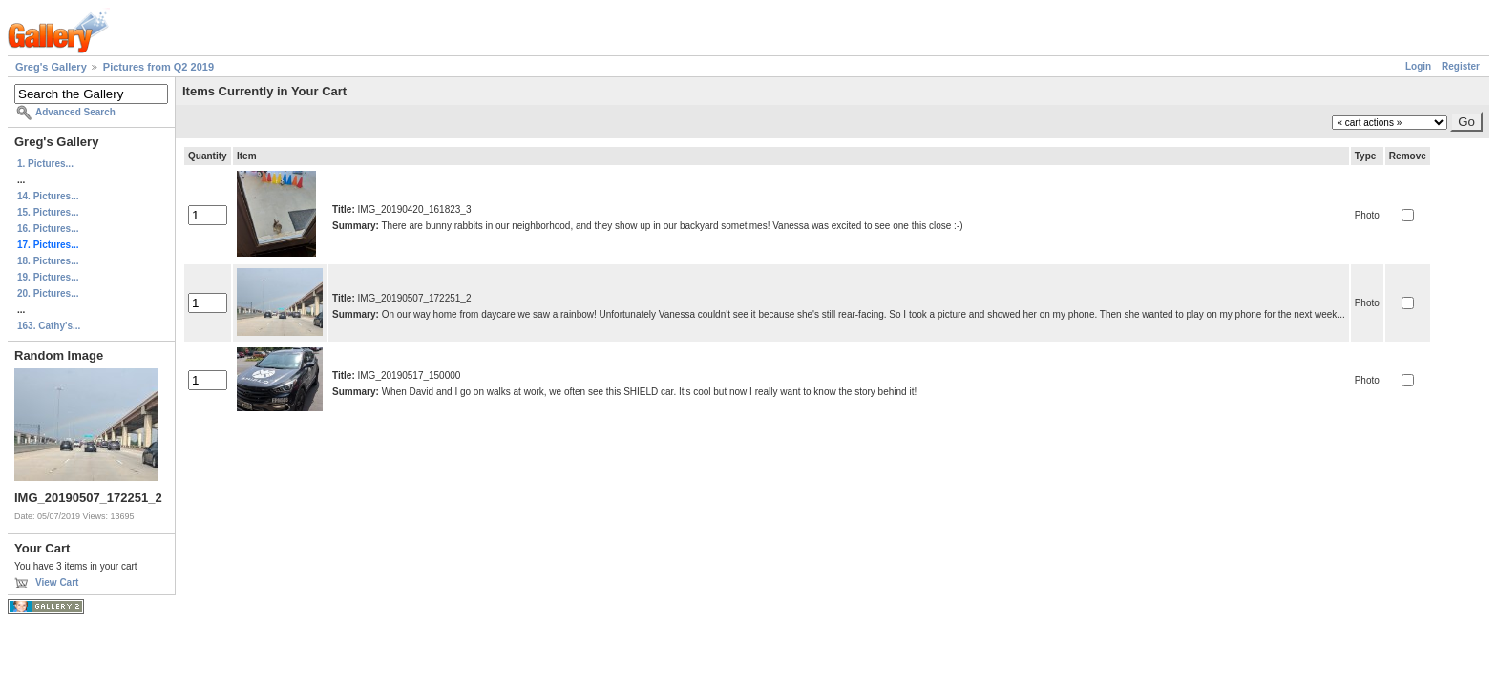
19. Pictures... (47, 277)
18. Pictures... (47, 261)
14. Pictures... (47, 196)
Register (1461, 66)
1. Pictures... (45, 163)
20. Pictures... (47, 293)
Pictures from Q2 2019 (158, 67)
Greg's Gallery (51, 67)
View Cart (56, 582)
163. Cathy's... (48, 326)
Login (1418, 66)
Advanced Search (75, 112)
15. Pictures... (47, 212)
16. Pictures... (47, 228)
